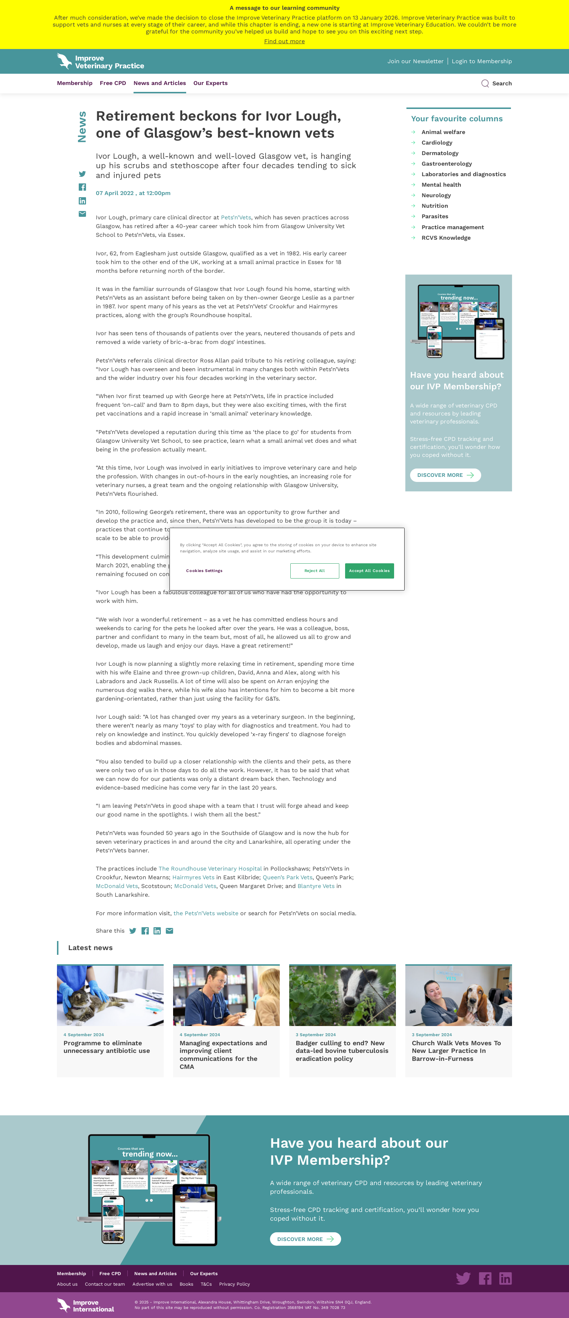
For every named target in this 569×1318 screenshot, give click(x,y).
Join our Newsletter (416, 61)
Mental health (441, 184)
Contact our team (105, 1284)
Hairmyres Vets (193, 877)
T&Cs (206, 1284)
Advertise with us (152, 1284)
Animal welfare (443, 132)
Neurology (436, 195)
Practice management (453, 227)
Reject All (314, 570)
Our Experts (210, 83)
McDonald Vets (117, 886)
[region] (287, 559)
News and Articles (160, 83)
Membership (75, 83)
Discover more (440, 475)
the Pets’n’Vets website (205, 913)
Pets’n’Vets (236, 217)
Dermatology (440, 153)
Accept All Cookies (369, 570)
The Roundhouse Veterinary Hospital (210, 868)
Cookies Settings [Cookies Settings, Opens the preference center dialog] (204, 570)
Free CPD (113, 83)
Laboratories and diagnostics (464, 174)
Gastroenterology (447, 163)
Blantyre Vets (316, 886)
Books (186, 1284)
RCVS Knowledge (446, 237)
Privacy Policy (234, 1284)
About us (67, 1284)
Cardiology (437, 142)
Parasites (435, 216)
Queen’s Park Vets (287, 877)
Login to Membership (482, 61)
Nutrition (435, 205)
